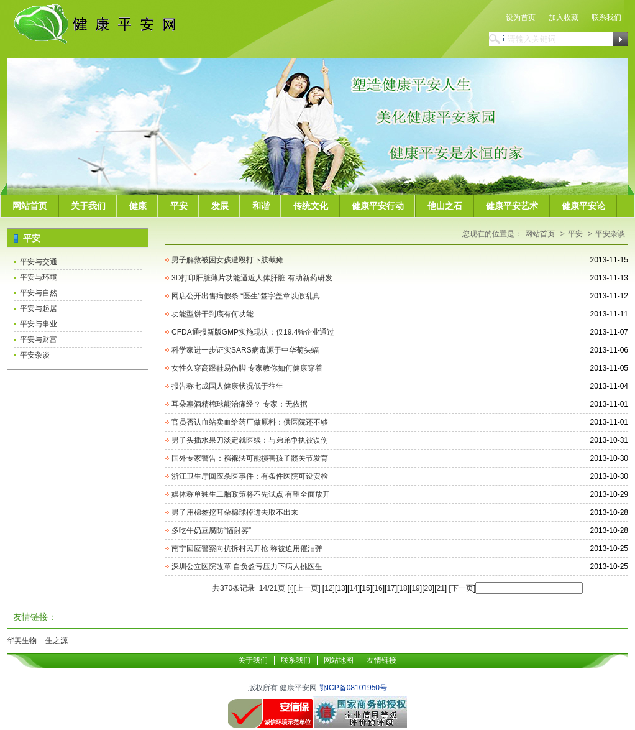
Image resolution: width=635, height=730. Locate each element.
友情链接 (381, 660)
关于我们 (88, 206)
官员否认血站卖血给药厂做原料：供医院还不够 (249, 422)
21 (441, 588)
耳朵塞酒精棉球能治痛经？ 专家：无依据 (239, 404)
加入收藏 (563, 17)
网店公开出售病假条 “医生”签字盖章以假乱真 (245, 296)
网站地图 (339, 660)
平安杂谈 (35, 355)
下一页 (462, 588)
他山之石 (444, 206)
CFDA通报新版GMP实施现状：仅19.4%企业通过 (252, 332)
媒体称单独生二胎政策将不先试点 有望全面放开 (250, 494)
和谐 (261, 206)
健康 (138, 206)
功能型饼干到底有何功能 (212, 314)
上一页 (307, 588)
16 (378, 588)
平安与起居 (38, 308)
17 (390, 588)
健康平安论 (583, 206)
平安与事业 (38, 324)
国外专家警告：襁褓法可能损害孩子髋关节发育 (249, 458)
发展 (220, 206)
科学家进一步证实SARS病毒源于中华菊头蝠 (245, 350)
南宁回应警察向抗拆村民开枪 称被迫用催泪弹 (246, 548)
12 (328, 588)
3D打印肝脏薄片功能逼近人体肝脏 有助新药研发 (251, 278)
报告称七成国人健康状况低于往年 (227, 386)
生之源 (56, 640)
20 (428, 588)
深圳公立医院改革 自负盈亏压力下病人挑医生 (246, 566)
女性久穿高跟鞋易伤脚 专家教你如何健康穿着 (246, 368)
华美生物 (22, 640)
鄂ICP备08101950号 (353, 687)
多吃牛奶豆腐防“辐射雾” (211, 530)
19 (415, 588)
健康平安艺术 (512, 206)
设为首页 (521, 17)
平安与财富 (38, 339)
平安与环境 (38, 277)
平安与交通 (38, 261)
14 (353, 588)
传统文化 (310, 206)
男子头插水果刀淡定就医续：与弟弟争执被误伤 (249, 440)
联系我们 (606, 17)
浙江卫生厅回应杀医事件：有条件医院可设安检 (249, 476)
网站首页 (29, 206)
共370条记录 (234, 588)
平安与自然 (38, 293)
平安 (179, 206)
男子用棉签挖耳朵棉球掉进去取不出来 (234, 512)
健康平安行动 (378, 206)
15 (366, 588)
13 (341, 588)
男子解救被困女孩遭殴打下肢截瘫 (227, 260)
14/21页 (272, 588)
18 (403, 588)
